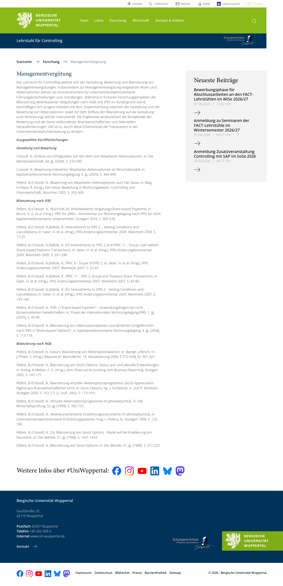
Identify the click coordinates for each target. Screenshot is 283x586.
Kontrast (137, 3)
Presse (137, 573)
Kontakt (23, 546)
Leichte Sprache (231, 3)
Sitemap (175, 573)
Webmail (185, 3)
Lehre (98, 20)
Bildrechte (122, 573)
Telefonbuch (161, 3)
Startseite (24, 61)
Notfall (206, 3)
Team (84, 20)
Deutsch (258, 3)
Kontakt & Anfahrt (169, 20)
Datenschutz (103, 573)
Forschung (118, 20)
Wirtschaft (141, 20)
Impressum (84, 573)
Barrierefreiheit (155, 573)
